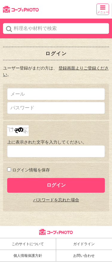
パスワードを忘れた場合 (56, 199)
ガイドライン (84, 244)
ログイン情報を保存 (31, 170)
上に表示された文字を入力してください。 (47, 142)
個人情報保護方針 (27, 256)
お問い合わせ (84, 256)
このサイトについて (28, 244)
